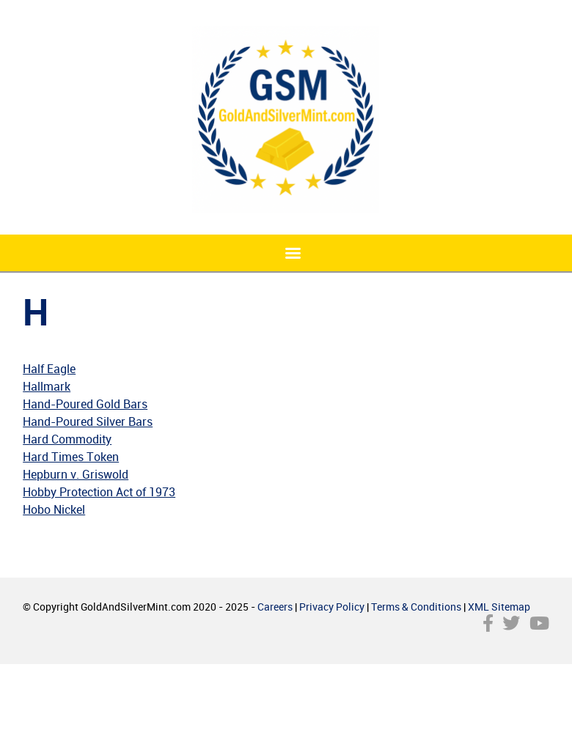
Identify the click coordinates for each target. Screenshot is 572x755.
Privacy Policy (331, 607)
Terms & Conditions (416, 607)
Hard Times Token (71, 457)
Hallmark (46, 386)
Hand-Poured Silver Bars (88, 421)
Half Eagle (49, 369)
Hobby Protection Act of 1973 (99, 492)
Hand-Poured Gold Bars (85, 404)
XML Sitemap (499, 607)
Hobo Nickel (54, 509)
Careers (275, 607)
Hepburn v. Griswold (75, 474)
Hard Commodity (67, 439)
